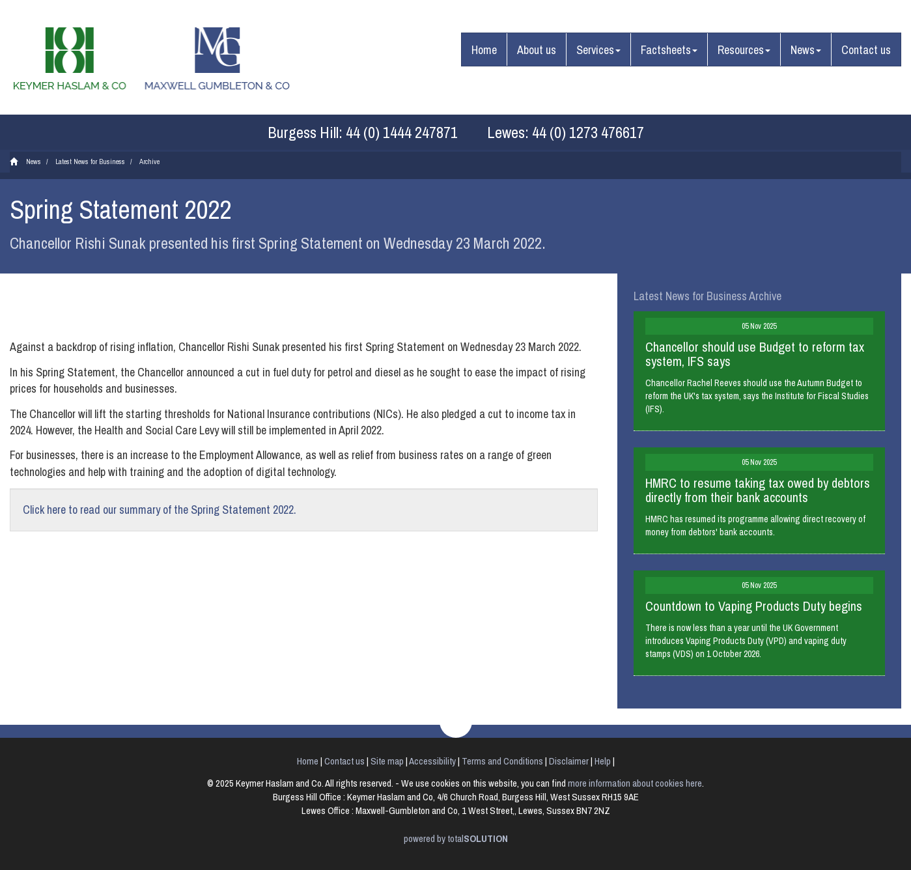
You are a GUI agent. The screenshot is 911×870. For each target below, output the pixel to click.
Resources (744, 50)
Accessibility (432, 761)
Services (598, 50)
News (806, 50)
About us (536, 50)
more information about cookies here (635, 783)
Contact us (866, 50)
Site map (387, 761)
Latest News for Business (90, 161)
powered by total (456, 838)
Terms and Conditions (502, 761)
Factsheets (669, 50)
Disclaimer (569, 761)
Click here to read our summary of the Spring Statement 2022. (159, 509)
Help (603, 761)
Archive (149, 161)
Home (484, 50)
